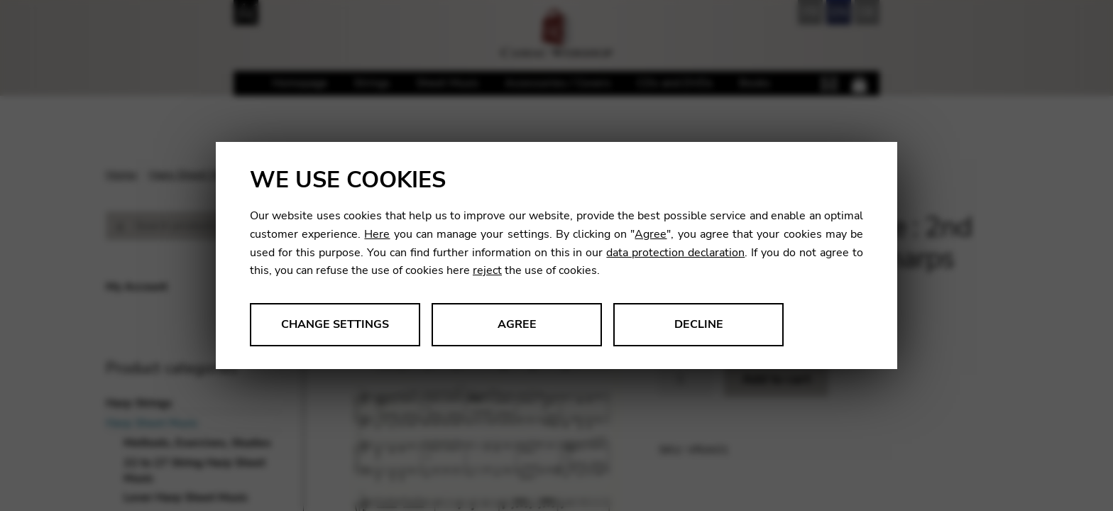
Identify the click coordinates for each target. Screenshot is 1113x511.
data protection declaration (675, 252)
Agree (651, 234)
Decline (698, 324)
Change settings (335, 324)
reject (487, 270)
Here (377, 234)
